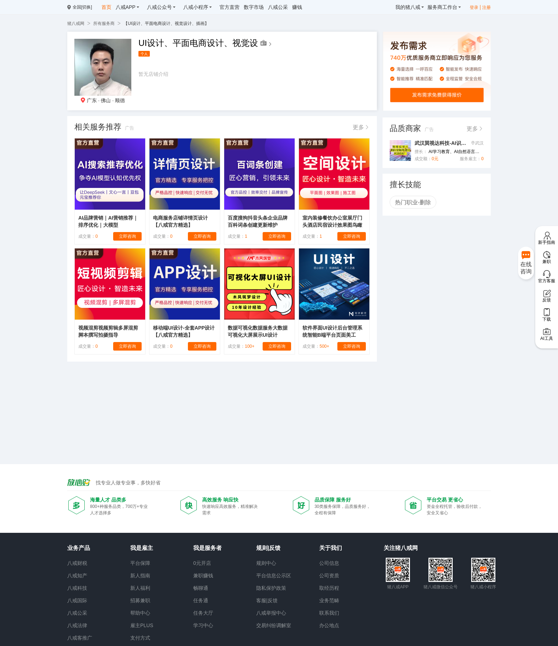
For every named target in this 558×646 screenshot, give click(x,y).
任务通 (200, 600)
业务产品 (78, 548)
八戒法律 (77, 625)
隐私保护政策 (271, 588)
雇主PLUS (141, 625)
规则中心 (266, 563)
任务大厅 (203, 613)
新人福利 (140, 588)
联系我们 (329, 613)
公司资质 (329, 575)
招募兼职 (140, 600)
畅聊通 (200, 588)
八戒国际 (77, 600)
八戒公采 (77, 613)
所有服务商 (104, 23)
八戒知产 (77, 575)
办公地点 (329, 625)
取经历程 (329, 588)
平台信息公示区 (273, 575)
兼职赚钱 (203, 575)
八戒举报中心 (271, 613)
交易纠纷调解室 (273, 625)
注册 (486, 7)
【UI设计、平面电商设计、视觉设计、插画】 (166, 23)
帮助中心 (140, 613)
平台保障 (140, 563)
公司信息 (329, 563)
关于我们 (330, 548)
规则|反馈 (268, 548)
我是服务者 (207, 548)
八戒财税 (77, 563)
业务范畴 (329, 600)
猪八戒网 (75, 23)
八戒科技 (77, 588)
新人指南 (140, 575)
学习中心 (203, 625)
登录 (474, 7)
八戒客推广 (79, 638)
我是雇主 (141, 548)
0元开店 (202, 563)
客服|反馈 (267, 600)
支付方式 (140, 638)
